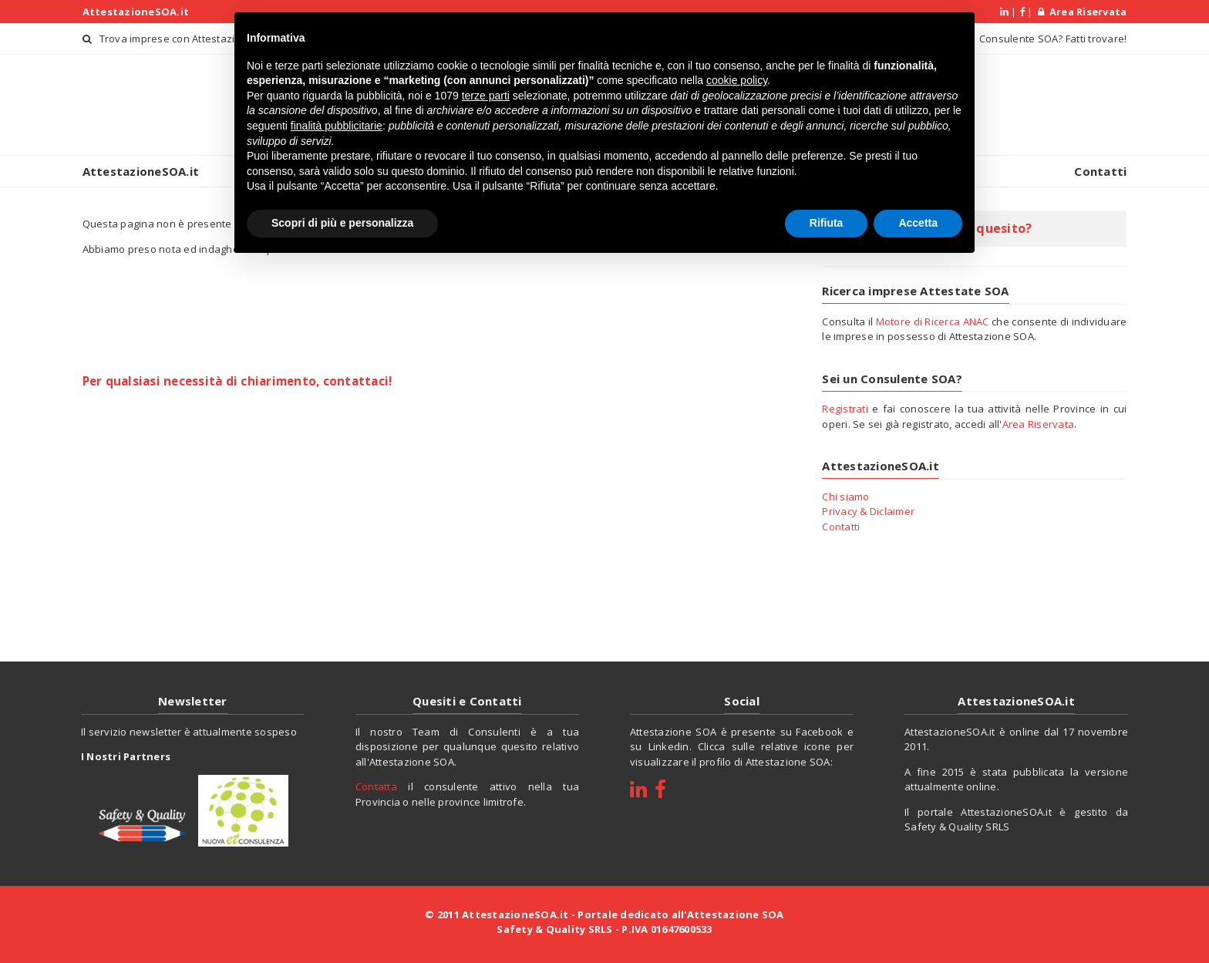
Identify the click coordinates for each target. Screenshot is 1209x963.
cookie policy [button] (736, 80)
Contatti (1100, 171)
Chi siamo (845, 496)
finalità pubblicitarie (336, 126)
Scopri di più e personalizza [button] (342, 223)
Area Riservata (1082, 12)
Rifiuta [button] (827, 223)
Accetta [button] (918, 223)
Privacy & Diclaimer (868, 511)
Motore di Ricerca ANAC (932, 321)
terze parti (486, 95)
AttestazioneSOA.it (136, 12)
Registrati (845, 409)
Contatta (376, 786)
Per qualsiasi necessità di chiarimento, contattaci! (237, 381)
